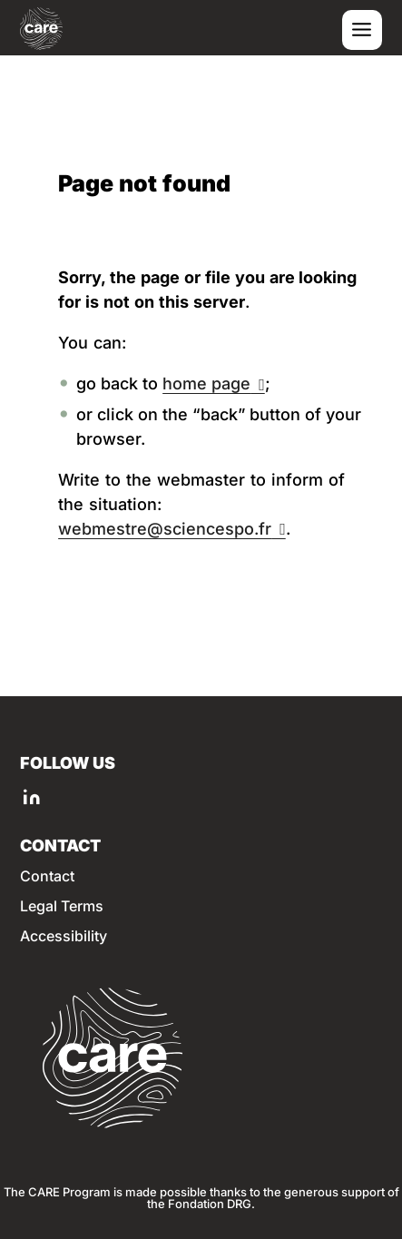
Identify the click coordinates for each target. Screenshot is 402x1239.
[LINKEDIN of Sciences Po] (31, 796)
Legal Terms (61, 906)
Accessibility (63, 936)
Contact (47, 876)
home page (206, 383)
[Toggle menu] (362, 30)
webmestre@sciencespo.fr (164, 528)
